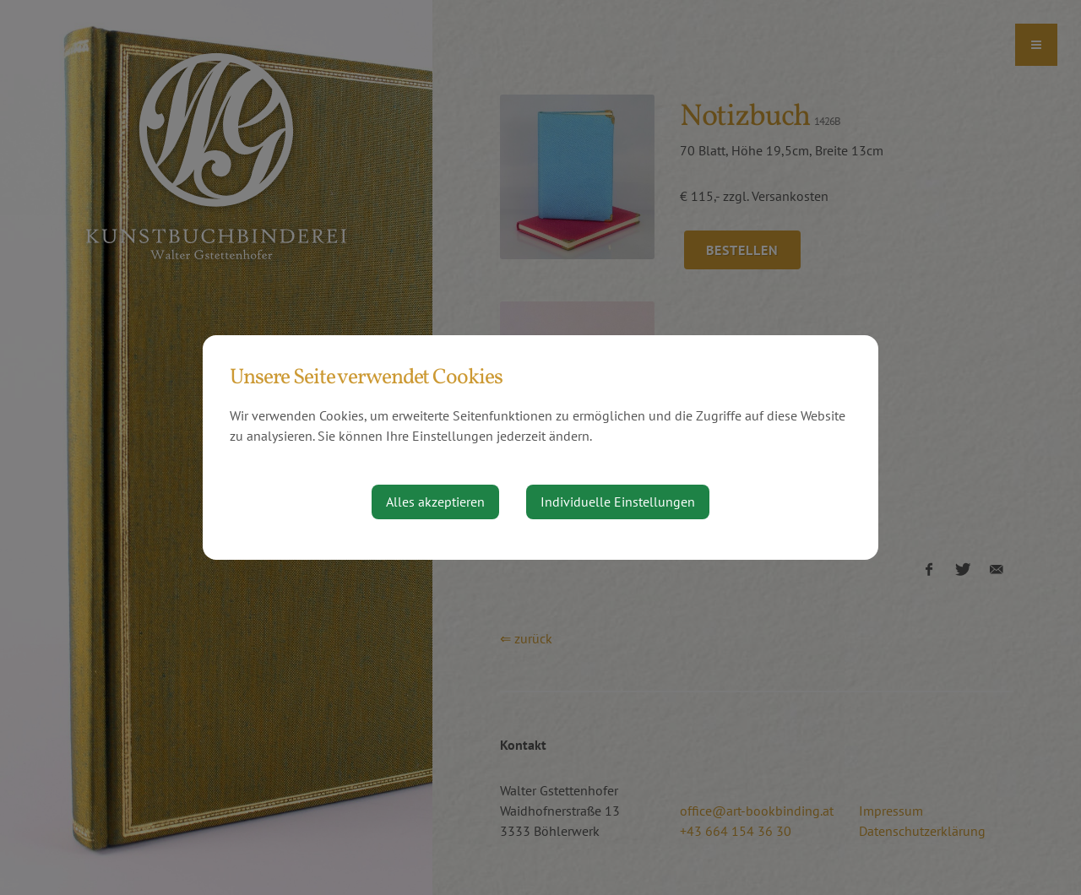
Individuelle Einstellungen (617, 501)
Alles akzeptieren (435, 501)
